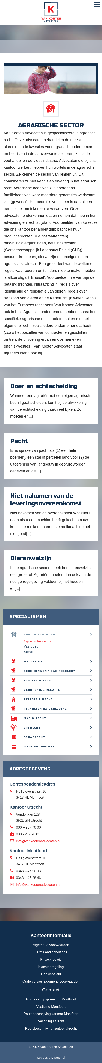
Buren (28, 651)
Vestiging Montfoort (51, 1006)
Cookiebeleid (51, 974)
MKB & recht (35, 718)
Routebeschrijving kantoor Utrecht (51, 1028)
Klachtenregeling (51, 967)
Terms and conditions (51, 952)
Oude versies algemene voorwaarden (51, 981)
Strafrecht (34, 737)
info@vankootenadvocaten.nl (38, 841)
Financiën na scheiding (45, 708)
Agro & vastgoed (39, 634)
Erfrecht (32, 727)
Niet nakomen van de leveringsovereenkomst (46, 499)
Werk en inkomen (39, 746)
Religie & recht (38, 699)
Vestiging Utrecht (51, 1021)
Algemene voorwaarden (51, 945)
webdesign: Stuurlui (51, 1057)
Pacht (19, 441)
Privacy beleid (51, 959)
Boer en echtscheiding (44, 386)
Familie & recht (38, 680)
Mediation (33, 661)
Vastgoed (31, 646)
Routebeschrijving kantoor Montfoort (50, 1014)
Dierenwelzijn (31, 558)
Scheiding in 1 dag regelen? (49, 670)
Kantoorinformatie (51, 935)
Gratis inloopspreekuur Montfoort (51, 999)
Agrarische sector (38, 641)
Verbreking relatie (42, 689)
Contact (51, 990)
